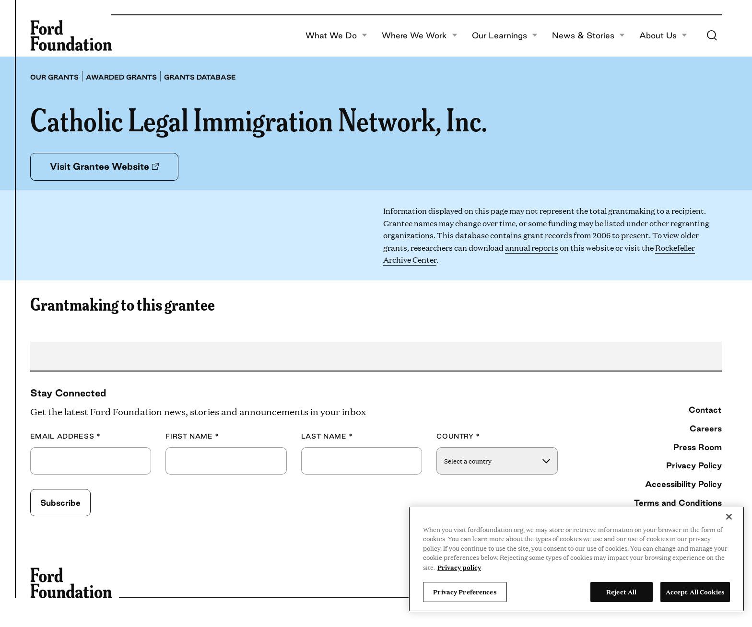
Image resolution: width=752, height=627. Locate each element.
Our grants (54, 77)
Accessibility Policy (683, 483)
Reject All (621, 591)
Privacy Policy (694, 465)
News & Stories (588, 35)
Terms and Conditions (678, 502)
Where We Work (420, 35)
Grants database (200, 77)
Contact (705, 409)
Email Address (65, 436)
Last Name (327, 436)
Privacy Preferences (464, 591)
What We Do (336, 35)
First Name (192, 436)
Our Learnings (505, 35)
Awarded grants (121, 77)
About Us (663, 35)
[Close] (729, 516)
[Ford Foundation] (71, 35)
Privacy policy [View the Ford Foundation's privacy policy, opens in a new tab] (459, 567)
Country (458, 436)
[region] (576, 559)
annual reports (531, 247)
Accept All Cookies (695, 591)
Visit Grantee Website (104, 166)
